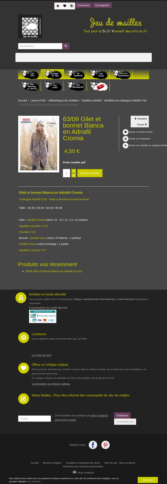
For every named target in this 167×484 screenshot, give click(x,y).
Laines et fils (37, 100)
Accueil (22, 100)
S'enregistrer (102, 5)
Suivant (143, 125)
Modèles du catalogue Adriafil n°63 (125, 100)
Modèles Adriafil (91, 100)
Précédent (141, 119)
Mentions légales (52, 462)
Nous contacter (127, 462)
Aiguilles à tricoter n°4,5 (33, 225)
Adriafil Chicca (28, 243)
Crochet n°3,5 (27, 231)
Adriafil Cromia (36, 219)
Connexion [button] (83, 5)
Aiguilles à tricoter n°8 (32, 250)
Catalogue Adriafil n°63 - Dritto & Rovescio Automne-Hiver (54, 199)
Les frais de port (41, 355)
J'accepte (147, 480)
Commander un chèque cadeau (51, 383)
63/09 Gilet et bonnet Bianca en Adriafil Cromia (53, 271)
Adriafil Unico (38, 237)
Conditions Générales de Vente (83, 462)
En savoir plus (34, 482)
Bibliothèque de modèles (64, 100)
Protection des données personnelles (83, 466)
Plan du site (110, 462)
